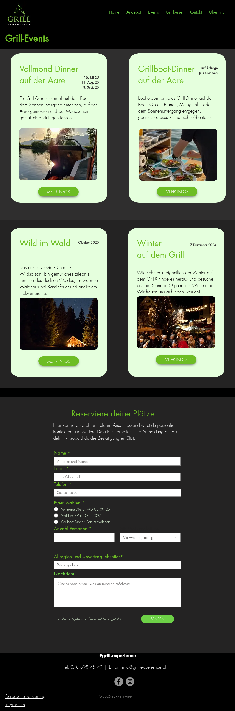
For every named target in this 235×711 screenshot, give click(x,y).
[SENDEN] (157, 619)
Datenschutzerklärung (25, 696)
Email (59, 468)
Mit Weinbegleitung (139, 528)
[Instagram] (130, 681)
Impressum (15, 704)
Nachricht (64, 573)
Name (60, 453)
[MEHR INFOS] (58, 191)
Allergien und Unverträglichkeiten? (88, 556)
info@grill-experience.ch (144, 667)
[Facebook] (118, 681)
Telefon (60, 484)
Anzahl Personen (70, 528)
